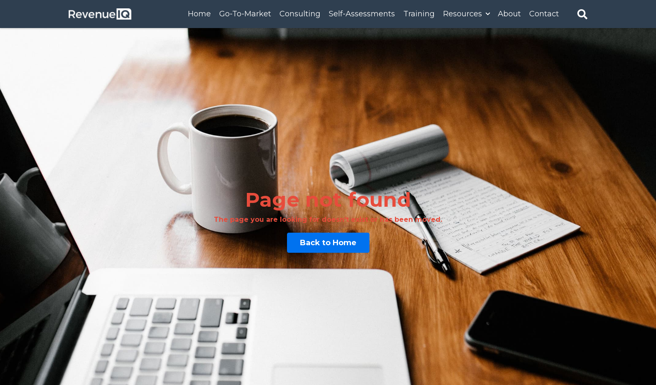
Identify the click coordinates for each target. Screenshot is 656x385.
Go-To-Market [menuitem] (245, 13)
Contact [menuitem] (544, 13)
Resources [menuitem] (462, 13)
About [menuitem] (509, 13)
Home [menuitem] (199, 13)
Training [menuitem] (419, 13)
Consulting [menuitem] (299, 13)
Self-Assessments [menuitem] (362, 13)
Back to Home (328, 242)
